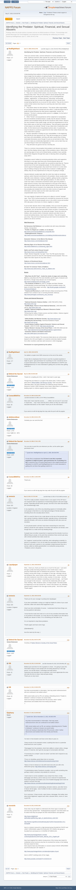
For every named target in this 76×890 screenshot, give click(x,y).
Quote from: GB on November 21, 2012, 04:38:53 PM (41, 716)
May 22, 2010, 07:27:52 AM (30, 496)
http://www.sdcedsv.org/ (47, 326)
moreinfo (12, 805)
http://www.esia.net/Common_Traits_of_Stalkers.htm (39, 268)
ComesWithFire (14, 396)
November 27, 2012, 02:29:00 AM (32, 712)
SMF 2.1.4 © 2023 (8, 888)
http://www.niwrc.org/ (30, 311)
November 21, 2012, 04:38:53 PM (32, 687)
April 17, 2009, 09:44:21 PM (31, 48)
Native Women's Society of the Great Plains (44, 643)
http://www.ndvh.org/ (30, 304)
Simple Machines (17, 888)
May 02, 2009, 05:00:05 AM (30, 373)
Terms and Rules (63, 888)
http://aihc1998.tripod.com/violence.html (36, 333)
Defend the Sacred (15, 374)
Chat (44, 12)
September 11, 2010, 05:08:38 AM (32, 564)
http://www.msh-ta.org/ (30, 322)
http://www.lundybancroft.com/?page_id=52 (36, 281)
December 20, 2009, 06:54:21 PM (32, 417)
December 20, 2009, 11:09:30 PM (32, 476)
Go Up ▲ (70, 888)
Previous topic (57, 38)
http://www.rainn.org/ (35, 307)
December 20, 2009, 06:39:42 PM (32, 395)
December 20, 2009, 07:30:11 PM (32, 441)
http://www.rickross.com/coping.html (45, 766)
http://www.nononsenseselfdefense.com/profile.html (39, 231)
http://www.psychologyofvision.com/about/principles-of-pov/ (41, 851)
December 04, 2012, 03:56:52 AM (32, 805)
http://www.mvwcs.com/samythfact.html (35, 252)
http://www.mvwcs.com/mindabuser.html (36, 241)
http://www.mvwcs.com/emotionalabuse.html (37, 263)
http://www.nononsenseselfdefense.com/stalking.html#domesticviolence (45, 235)
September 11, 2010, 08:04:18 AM (32, 595)
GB (10, 663)
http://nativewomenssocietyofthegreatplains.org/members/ (44, 330)
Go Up (7, 868)
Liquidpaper (13, 565)
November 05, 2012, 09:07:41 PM (32, 639)
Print (68, 43)
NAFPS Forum (12, 7)
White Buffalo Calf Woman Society (42, 382)
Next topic (66, 38)
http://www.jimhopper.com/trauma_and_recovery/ (38, 294)
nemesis (12, 496)
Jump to (45, 876)
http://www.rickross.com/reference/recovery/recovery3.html (41, 761)
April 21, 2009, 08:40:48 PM (31, 352)
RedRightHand (14, 49)
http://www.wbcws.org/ (53, 318)
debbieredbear (14, 417)
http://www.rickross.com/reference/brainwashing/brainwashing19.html (44, 783)
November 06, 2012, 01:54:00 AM (32, 663)
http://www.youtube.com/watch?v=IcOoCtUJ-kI (37, 859)
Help (57, 888)
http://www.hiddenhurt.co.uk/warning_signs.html (38, 246)
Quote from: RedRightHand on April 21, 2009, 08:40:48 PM (43, 452)
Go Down (8, 43)
